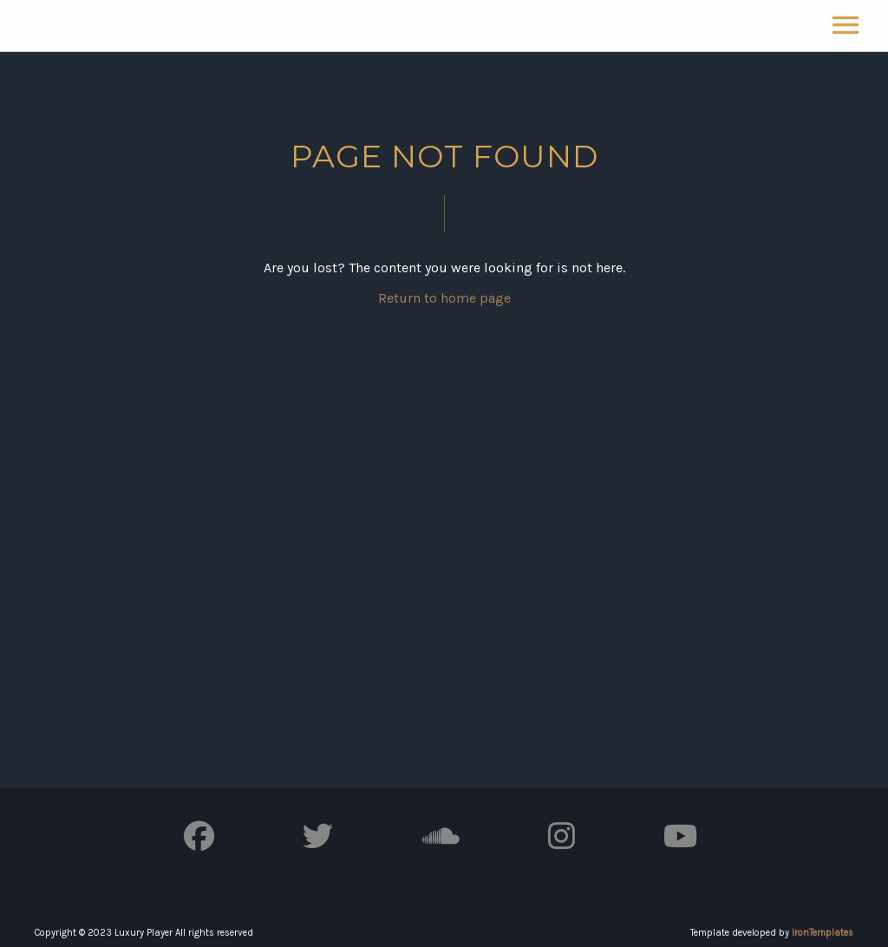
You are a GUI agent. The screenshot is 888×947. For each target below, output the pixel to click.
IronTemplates (822, 932)
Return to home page (444, 298)
